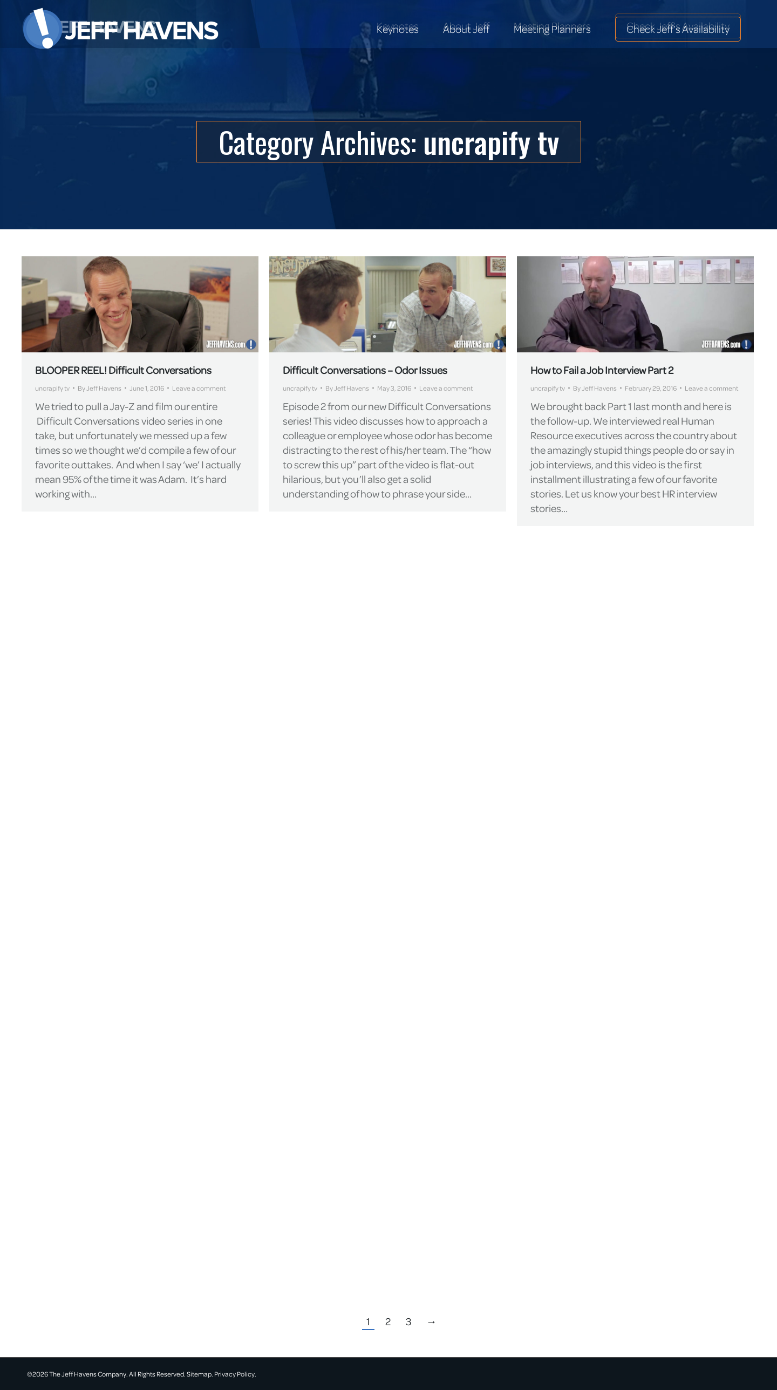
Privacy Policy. (235, 1374)
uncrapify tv (52, 388)
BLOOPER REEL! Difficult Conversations (123, 370)
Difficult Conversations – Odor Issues (365, 370)
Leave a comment (199, 388)
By (99, 388)
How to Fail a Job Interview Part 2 (601, 370)
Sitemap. (200, 1374)
